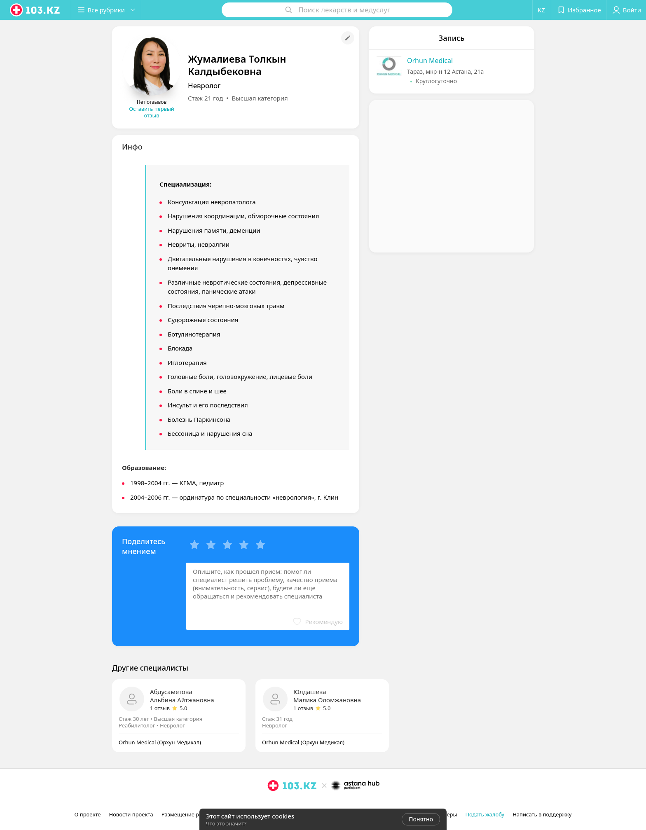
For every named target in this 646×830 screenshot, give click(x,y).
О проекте (88, 814)
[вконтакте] (296, 804)
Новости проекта (131, 814)
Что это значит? (226, 823)
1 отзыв (160, 708)
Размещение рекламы (190, 814)
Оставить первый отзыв (151, 112)
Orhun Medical (430, 60)
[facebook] (285, 804)
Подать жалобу (484, 814)
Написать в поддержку (542, 814)
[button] (106, 9)
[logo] (35, 9)
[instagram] (273, 804)
